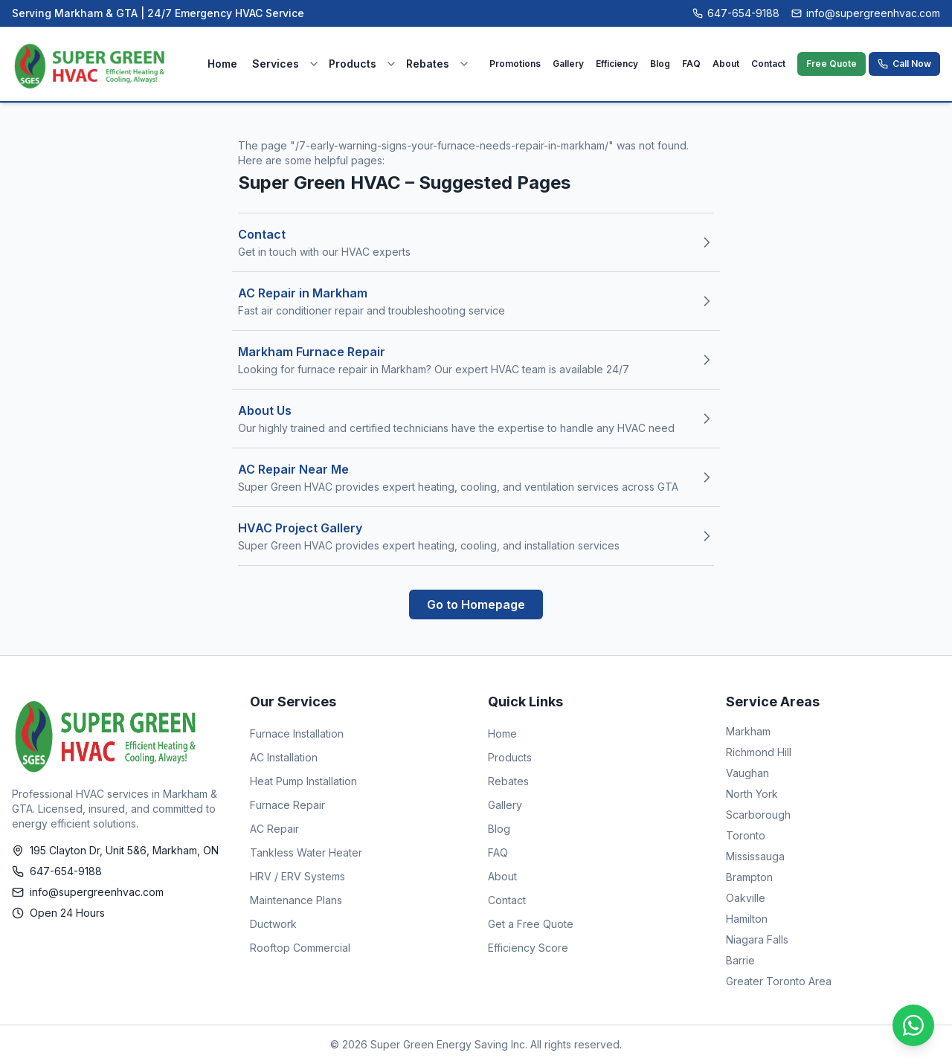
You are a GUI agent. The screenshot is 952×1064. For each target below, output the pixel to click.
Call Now (904, 63)
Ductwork (273, 924)
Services (275, 63)
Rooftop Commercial (300, 947)
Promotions (515, 63)
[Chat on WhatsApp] (913, 1025)
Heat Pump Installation (303, 781)
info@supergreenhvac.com (865, 13)
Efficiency (617, 63)
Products (352, 63)
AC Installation (284, 757)
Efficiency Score (528, 947)
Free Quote (831, 63)
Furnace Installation (297, 733)
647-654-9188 (735, 13)
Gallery (568, 63)
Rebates (427, 63)
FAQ (691, 63)
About (726, 63)
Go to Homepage (476, 604)
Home (222, 63)
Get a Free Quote (530, 924)
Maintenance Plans (296, 900)
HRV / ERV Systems (297, 876)
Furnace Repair (287, 805)
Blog (660, 63)
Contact (768, 63)
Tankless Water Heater (306, 852)
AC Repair (274, 828)
